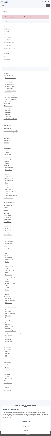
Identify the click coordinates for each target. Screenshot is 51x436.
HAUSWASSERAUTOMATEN (10, 118)
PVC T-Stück (8, 305)
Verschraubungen (8, 198)
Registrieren (7, 29)
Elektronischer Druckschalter (11, 130)
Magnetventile (7, 154)
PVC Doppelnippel (9, 311)
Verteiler (6, 364)
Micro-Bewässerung (9, 178)
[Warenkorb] (48, 1)
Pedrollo (7, 114)
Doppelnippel (8, 257)
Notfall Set (8, 101)
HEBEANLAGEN (7, 125)
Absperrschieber (8, 360)
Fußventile (8, 339)
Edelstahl (7, 351)
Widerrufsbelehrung (9, 42)
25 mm (7, 251)
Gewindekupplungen (10, 330)
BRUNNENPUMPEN (8, 75)
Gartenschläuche (8, 219)
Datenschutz (7, 59)
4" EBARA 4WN (9, 88)
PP (6, 322)
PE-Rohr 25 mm (9, 228)
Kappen (7, 279)
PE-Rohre (6, 224)
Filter (6, 182)
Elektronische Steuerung (10, 135)
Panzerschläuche (8, 234)
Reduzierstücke (9, 266)
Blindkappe (8, 328)
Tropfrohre (8, 193)
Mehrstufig (8, 112)
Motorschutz (7, 374)
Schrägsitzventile (8, 362)
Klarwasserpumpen (10, 95)
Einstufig (7, 108)
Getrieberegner (7, 157)
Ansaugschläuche (8, 215)
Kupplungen (8, 243)
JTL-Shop (28, 434)
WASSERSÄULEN (8, 390)
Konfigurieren (26, 426)
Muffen (7, 261)
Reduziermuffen (9, 264)
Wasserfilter (7, 387)
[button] (42, 1)
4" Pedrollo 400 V (9, 86)
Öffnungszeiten (7, 37)
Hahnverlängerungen (10, 277)
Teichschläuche (7, 221)
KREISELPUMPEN (8, 106)
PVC (6, 358)
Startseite (6, 26)
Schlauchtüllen (7, 318)
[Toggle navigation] (2, 1)
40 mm (7, 292)
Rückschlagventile (9, 341)
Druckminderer (9, 180)
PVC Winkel (8, 309)
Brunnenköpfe (7, 145)
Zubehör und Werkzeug (11, 195)
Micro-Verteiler (9, 189)
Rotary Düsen (8, 169)
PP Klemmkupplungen (9, 283)
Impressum (6, 53)
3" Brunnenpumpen (10, 77)
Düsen (7, 161)
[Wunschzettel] (45, 1)
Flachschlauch (7, 217)
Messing (6, 255)
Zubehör (7, 152)
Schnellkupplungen (8, 326)
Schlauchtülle (8, 335)
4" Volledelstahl (9, 82)
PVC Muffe (7, 315)
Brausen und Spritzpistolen (12, 239)
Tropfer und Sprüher (10, 191)
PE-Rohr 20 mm (9, 226)
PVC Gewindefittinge (9, 296)
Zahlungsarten (7, 45)
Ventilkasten (7, 176)
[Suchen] (23, 5)
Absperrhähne (7, 349)
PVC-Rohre (6, 232)
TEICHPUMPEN (7, 123)
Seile (5, 380)
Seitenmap (6, 51)
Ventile (5, 337)
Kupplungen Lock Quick (11, 185)
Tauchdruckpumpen (10, 99)
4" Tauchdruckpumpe (10, 90)
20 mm (7, 285)
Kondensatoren (7, 372)
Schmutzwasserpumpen (11, 97)
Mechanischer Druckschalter (11, 133)
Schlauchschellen (8, 378)
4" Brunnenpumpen (10, 80)
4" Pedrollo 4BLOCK (10, 84)
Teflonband (6, 385)
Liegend (6, 207)
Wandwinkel (8, 274)
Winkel (7, 272)
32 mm (7, 253)
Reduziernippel (9, 259)
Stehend (6, 209)
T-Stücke (7, 268)
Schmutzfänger (7, 324)
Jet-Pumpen (8, 110)
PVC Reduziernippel (10, 313)
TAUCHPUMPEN (7, 93)
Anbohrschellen (8, 249)
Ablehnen (26, 430)
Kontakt (5, 34)
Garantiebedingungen (9, 48)
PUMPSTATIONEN (8, 116)
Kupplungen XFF (9, 187)
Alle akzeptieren (26, 421)
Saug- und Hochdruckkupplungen (13, 333)
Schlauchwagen (9, 241)
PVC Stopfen (8, 302)
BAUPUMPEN (7, 103)
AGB (5, 56)
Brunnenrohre (7, 140)
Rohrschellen (7, 376)
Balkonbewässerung (9, 202)
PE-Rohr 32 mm (9, 230)
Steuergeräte (7, 150)
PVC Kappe (8, 298)
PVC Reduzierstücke (10, 300)
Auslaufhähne (7, 347)
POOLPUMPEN (7, 121)
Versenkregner (9, 159)
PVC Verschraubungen (11, 307)
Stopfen (7, 281)
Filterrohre (6, 142)
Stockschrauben (8, 382)
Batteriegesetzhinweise (9, 62)
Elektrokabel (7, 200)
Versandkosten (7, 40)
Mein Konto (6, 31)
